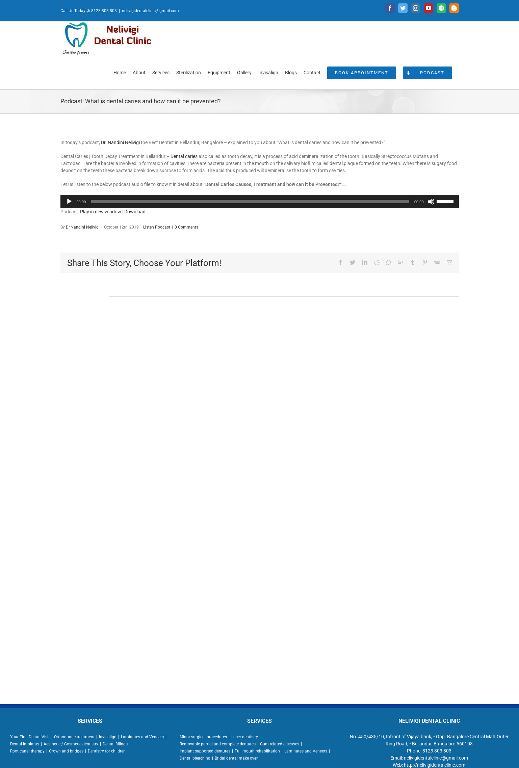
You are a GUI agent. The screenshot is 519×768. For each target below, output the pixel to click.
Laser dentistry (244, 737)
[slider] (250, 201)
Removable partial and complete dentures (218, 744)
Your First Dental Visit (30, 737)
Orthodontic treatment (74, 737)
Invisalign (107, 737)
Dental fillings (115, 744)
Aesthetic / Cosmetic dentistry (71, 744)
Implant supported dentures (205, 751)
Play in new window (100, 211)
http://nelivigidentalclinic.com (434, 765)
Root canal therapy (27, 751)
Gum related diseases (279, 744)
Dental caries (184, 156)
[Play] (69, 201)
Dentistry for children (107, 751)
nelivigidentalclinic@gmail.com (150, 10)
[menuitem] (119, 72)
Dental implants (24, 744)
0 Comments (186, 227)
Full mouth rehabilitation (257, 751)
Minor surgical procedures (203, 737)
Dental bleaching (195, 758)
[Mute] (431, 201)
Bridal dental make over (236, 758)
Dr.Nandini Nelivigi (83, 227)
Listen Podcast (156, 227)
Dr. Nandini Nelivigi (120, 142)
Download (135, 211)
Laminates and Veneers (142, 737)
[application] (259, 201)
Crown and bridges (66, 751)
